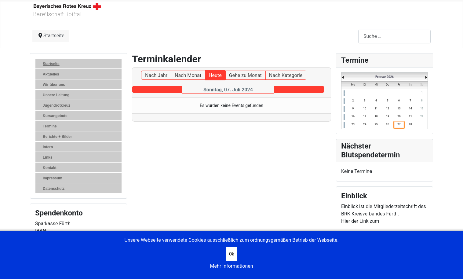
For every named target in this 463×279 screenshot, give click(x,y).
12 (387, 108)
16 (353, 116)
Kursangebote (55, 116)
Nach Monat (188, 75)
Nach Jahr (156, 75)
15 (421, 108)
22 (421, 116)
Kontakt (50, 168)
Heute (215, 75)
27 (398, 124)
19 (387, 116)
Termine (50, 126)
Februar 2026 (384, 77)
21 (410, 116)
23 (353, 124)
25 (375, 124)
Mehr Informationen (231, 266)
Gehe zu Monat (245, 75)
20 (398, 116)
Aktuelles (51, 74)
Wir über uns (54, 85)
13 (398, 108)
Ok (231, 253)
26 (387, 124)
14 (410, 108)
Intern (48, 147)
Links (47, 157)
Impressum (52, 178)
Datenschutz (53, 188)
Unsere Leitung (56, 95)
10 (364, 108)
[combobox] (394, 36)
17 (364, 116)
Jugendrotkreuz (56, 105)
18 (375, 116)
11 (375, 108)
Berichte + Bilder (57, 136)
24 (364, 124)
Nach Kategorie (286, 75)
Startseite (51, 64)
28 (410, 124)
